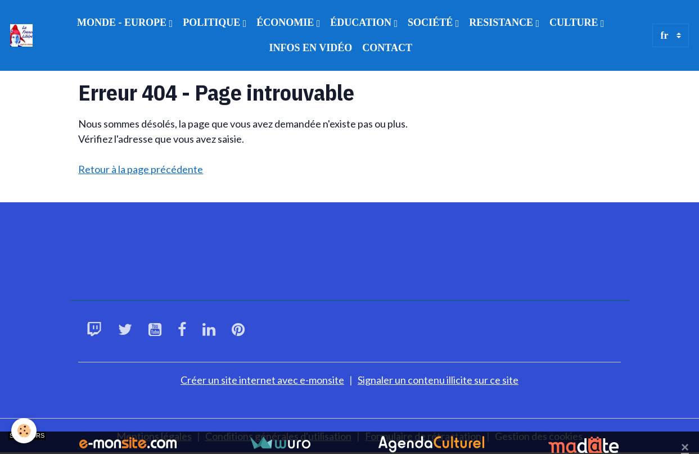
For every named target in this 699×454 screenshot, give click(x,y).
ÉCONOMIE (286, 22)
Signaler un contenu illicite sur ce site (438, 380)
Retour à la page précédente (140, 169)
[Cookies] (24, 430)
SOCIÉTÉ (432, 22)
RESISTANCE (502, 22)
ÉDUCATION (362, 22)
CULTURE (575, 22)
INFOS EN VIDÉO (311, 47)
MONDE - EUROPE (123, 22)
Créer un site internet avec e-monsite (262, 380)
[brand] (22, 35)
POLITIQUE (213, 22)
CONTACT (387, 47)
